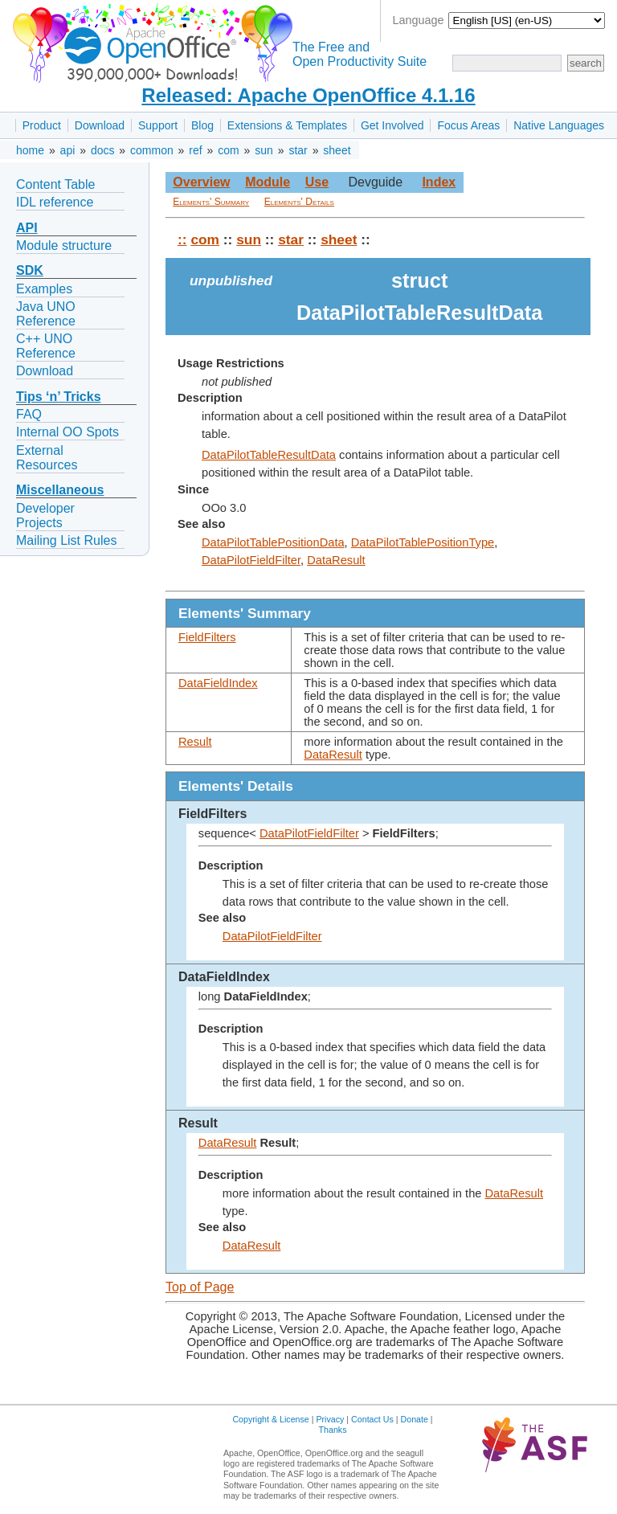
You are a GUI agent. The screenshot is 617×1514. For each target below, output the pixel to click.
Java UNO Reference (46, 314)
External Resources (46, 458)
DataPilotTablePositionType (422, 542)
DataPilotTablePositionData (273, 542)
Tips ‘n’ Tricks (58, 396)
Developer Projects (45, 515)
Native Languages (558, 125)
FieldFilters (207, 637)
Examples (44, 289)
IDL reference (54, 202)
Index (439, 182)
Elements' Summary (211, 201)
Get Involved (392, 125)
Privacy (330, 1419)
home (30, 150)
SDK (29, 270)
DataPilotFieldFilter (251, 560)
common (152, 150)
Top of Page (199, 1287)
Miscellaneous (60, 490)
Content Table (55, 184)
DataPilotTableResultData (269, 454)
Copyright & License (270, 1419)
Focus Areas (468, 125)
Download (100, 125)
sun (264, 150)
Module (267, 182)
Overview (201, 182)
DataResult (336, 560)
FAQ (29, 414)
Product (41, 125)
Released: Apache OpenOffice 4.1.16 (308, 95)
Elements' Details (299, 201)
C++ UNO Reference (46, 346)
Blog (202, 125)
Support (158, 125)
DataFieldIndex (218, 683)
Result (195, 741)
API (27, 228)
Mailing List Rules (66, 540)
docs (103, 150)
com (228, 150)
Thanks (333, 1429)
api (68, 150)
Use (317, 182)
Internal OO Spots (67, 432)
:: (182, 239)
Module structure (64, 245)
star (297, 150)
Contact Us (372, 1419)
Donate (414, 1419)
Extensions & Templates (287, 125)
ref (195, 150)
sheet (336, 150)
